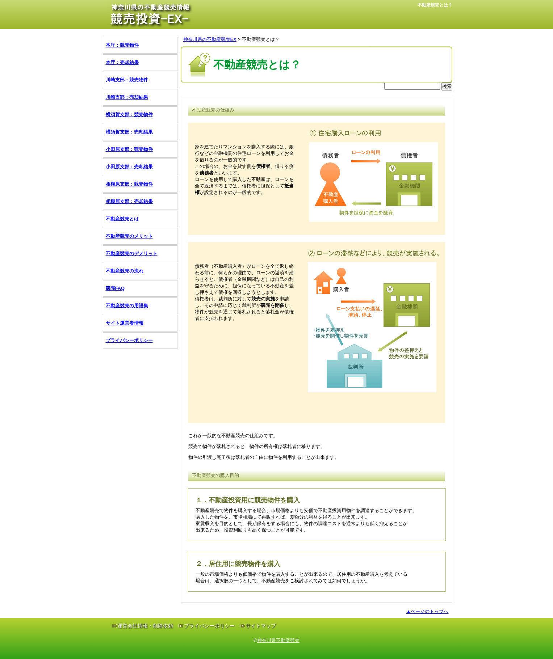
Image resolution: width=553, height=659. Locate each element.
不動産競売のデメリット (132, 253)
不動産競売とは (122, 218)
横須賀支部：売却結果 (129, 132)
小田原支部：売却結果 (129, 166)
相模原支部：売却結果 (129, 201)
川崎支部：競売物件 (127, 80)
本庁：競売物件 (122, 45)
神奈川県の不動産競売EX (209, 39)
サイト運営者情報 (124, 323)
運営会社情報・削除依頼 (145, 626)
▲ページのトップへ (427, 611)
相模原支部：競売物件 (129, 184)
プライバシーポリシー (129, 340)
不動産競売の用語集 (127, 305)
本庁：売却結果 (122, 62)
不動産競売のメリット (129, 236)
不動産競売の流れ (124, 271)
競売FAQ (115, 288)
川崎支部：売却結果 (127, 97)
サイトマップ (261, 626)
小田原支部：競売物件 (129, 149)
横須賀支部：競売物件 (129, 114)
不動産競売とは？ (261, 39)
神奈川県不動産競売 (278, 640)
